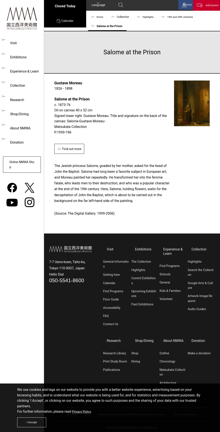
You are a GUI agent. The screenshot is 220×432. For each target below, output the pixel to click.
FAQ (106, 315)
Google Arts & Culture (200, 285)
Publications (111, 367)
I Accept (33, 421)
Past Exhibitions (142, 304)
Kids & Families (170, 290)
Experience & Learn (23, 70)
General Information (116, 263)
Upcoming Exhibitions (143, 293)
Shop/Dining (18, 112)
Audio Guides (197, 309)
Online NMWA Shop (21, 162)
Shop (134, 351)
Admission (209, 6)
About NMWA (19, 125)
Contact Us (110, 324)
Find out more (73, 149)
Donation (15, 139)
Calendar (65, 22)
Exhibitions (17, 57)
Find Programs (113, 291)
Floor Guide (111, 299)
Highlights (149, 16)
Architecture (168, 380)
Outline (164, 351)
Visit (12, 43)
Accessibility (112, 307)
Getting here (111, 274)
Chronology (167, 359)
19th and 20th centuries (183, 16)
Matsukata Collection (172, 370)
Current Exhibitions (143, 280)
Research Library (114, 351)
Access (180, 6)
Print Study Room (115, 359)
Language (98, 6)
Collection (16, 84)
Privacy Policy (82, 410)
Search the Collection (201, 272)
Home (100, 16)
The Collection (141, 261)
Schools (165, 274)
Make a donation (199, 351)
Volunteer (166, 298)
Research (16, 98)
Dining (135, 359)
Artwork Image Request (200, 298)
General (165, 282)
